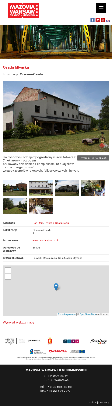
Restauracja (62, 223)
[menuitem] (108, 21)
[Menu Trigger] (101, 8)
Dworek (49, 223)
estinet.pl (105, 402)
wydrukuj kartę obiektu (93, 158)
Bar (35, 223)
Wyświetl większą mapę (18, 322)
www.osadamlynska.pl (45, 240)
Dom (40, 223)
